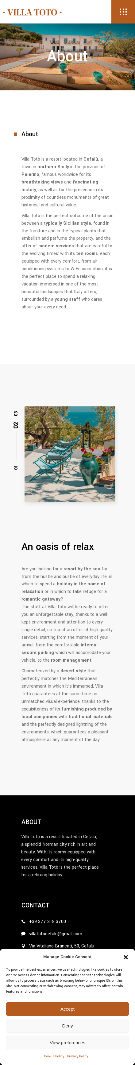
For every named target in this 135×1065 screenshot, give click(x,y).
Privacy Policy (77, 1056)
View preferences (67, 1042)
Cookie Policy (54, 1056)
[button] (126, 957)
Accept (67, 1009)
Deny (67, 1025)
